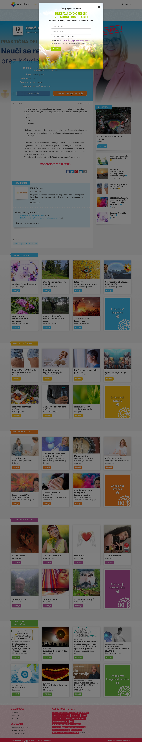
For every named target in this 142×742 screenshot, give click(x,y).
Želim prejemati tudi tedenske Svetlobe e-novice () (70, 44)
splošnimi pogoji (68, 41)
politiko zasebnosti (82, 41)
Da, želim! (56, 49)
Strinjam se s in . (70, 41)
